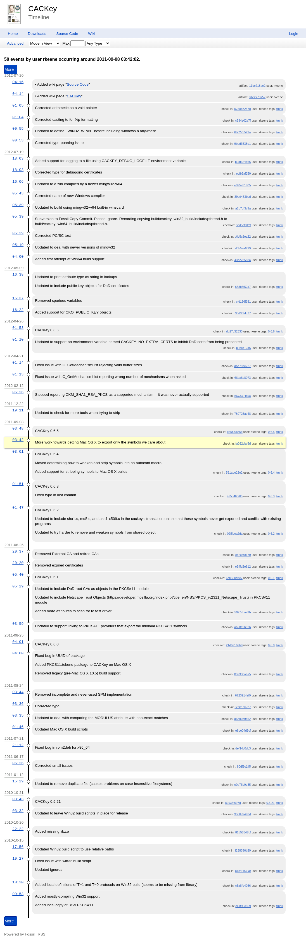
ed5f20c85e (235, 431)
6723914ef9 (243, 695)
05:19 (17, 244)
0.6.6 (271, 331)
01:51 (17, 483)
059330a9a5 (242, 674)
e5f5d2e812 (243, 566)
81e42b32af (243, 870)
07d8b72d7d (242, 108)
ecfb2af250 (243, 173)
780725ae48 (242, 413)
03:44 (17, 692)
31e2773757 (257, 97)
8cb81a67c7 (242, 707)
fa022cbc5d (243, 443)
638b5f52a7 (243, 286)
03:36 (17, 703)
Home (13, 34)
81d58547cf (243, 832)
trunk (279, 108)
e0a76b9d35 (242, 784)
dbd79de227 (242, 366)
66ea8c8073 (242, 377)
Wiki (91, 34)
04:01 (17, 641)
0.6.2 (271, 533)
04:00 (17, 256)
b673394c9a (242, 395)
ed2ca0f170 (243, 554)
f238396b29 (243, 850)
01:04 (17, 117)
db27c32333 (234, 331)
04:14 (17, 93)
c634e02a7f (243, 120)
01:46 (17, 726)
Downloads (37, 34)
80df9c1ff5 (244, 766)
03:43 (17, 799)
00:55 (17, 128)
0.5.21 (270, 802)
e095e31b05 (242, 185)
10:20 (17, 882)
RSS (41, 934)
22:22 (17, 828)
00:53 (17, 140)
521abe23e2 (234, 472)
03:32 (17, 810)
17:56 (17, 846)
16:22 (17, 309)
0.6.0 (271, 645)
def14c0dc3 (243, 748)
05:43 (17, 193)
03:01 (17, 451)
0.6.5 (271, 431)
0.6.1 (271, 578)
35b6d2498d (242, 814)
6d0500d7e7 (234, 578)
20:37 (17, 551)
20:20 (17, 562)
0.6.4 (271, 472)
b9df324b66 (243, 161)
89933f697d (233, 802)
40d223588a (242, 260)
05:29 (17, 233)
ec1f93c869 (243, 906)
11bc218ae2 (257, 85)
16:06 (17, 181)
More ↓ (10, 921)
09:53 (17, 893)
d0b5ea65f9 (243, 248)
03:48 (17, 428)
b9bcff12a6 (243, 347)
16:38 (17, 274)
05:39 (17, 205)
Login (293, 34)
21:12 (17, 745)
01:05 (17, 105)
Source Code (67, 34)
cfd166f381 (243, 301)
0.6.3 (271, 496)
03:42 (17, 439)
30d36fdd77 (243, 313)
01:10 (17, 339)
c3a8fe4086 (243, 885)
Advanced (15, 43)
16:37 (17, 298)
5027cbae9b (242, 612)
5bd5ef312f (243, 225)
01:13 (17, 374)
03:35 (17, 715)
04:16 (17, 82)
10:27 (17, 858)
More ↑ (10, 69)
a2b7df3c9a (243, 208)
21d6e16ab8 (234, 645)
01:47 (17, 507)
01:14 (17, 362)
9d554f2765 (235, 496)
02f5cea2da (235, 533)
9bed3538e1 (242, 143)
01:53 (17, 327)
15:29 (17, 781)
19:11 (17, 410)
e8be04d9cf (243, 730)
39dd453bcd (242, 196)
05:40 (17, 574)
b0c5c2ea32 (242, 236)
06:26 (17, 392)
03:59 (17, 623)
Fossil (30, 934)
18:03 (17, 158)
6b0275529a (242, 132)
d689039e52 (242, 718)
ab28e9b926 (242, 627)
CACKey (42, 8)
